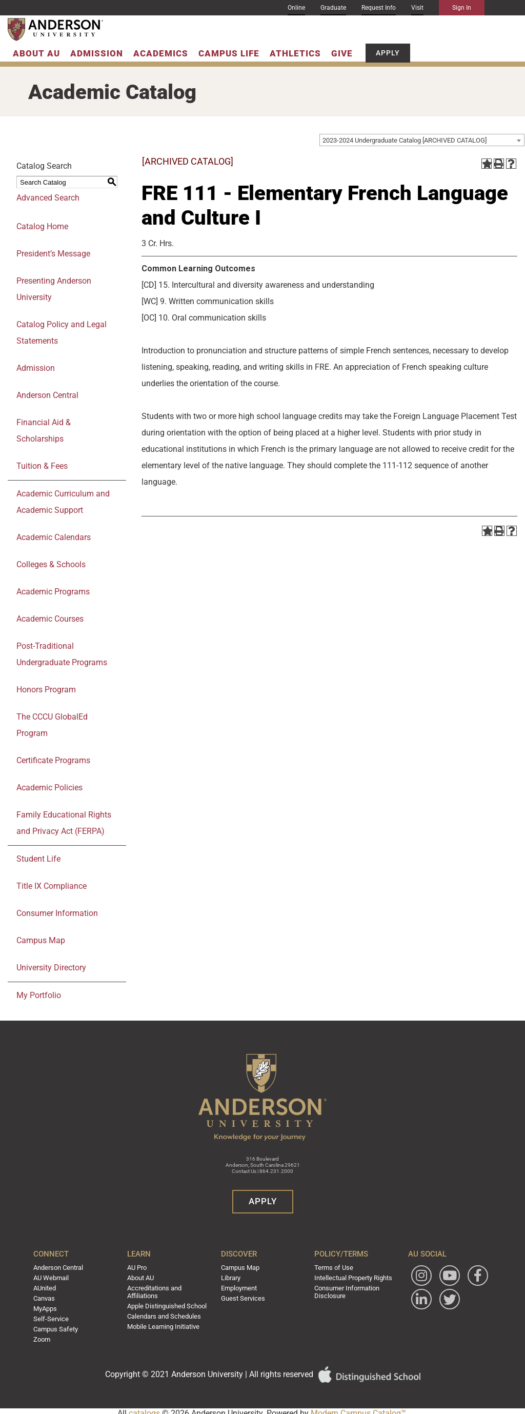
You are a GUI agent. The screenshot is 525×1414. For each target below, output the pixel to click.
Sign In (461, 7)
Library (231, 1277)
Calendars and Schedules (166, 1313)
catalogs (144, 1409)
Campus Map (40, 940)
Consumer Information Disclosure (344, 1290)
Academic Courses (50, 619)
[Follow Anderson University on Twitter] (417, 1323)
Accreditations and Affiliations (157, 1290)
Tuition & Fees (42, 466)
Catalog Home (42, 226)
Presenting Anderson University (53, 289)
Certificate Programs (53, 760)
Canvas (50, 1296)
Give (342, 53)
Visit (417, 7)
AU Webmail (57, 1277)
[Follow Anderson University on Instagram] (417, 1275)
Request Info (378, 7)
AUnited (51, 1286)
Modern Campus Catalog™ (358, 1409)
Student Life (38, 859)
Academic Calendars (53, 537)
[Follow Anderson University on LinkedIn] (445, 1299)
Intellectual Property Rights (350, 1277)
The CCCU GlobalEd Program (52, 725)
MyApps (51, 1306)
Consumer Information (57, 913)
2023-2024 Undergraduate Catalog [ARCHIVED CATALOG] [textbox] (404, 140)
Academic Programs (53, 591)
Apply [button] (388, 53)
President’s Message (53, 253)
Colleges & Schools (51, 564)
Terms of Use (331, 1267)
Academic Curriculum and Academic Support (63, 502)
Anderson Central (47, 395)
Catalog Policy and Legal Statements (61, 333)
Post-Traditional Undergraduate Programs (61, 654)
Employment (239, 1286)
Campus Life (228, 53)
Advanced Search (47, 198)
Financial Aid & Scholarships (43, 430)
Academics (160, 53)
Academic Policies (49, 787)
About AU (36, 53)
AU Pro (140, 1267)
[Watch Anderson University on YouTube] (445, 1275)
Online (296, 7)
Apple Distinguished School (169, 1303)
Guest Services (242, 1296)
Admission (96, 53)
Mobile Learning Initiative (165, 1323)
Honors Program (46, 689)
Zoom (48, 1335)
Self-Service (55, 1316)
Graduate (333, 7)
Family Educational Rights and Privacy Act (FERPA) (63, 823)
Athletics (295, 53)
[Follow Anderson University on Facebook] (417, 1299)
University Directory (51, 967)
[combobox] (421, 140)
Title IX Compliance (51, 886)
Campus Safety (61, 1325)
